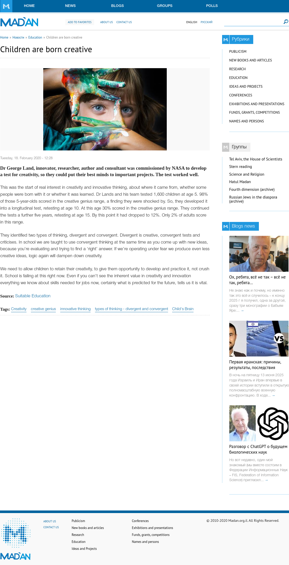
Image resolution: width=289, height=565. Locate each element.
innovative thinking (75, 309)
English (191, 22)
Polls (212, 6)
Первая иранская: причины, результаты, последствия (255, 364)
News (70, 6)
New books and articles (250, 60)
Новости (18, 37)
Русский (207, 22)
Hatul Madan (240, 182)
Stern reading (240, 166)
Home (29, 6)
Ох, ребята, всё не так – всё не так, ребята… (257, 279)
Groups (164, 6)
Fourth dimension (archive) (252, 189)
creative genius (43, 309)
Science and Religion (246, 174)
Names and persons (246, 121)
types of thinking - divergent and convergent (131, 309)
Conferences (240, 95)
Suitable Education (32, 296)
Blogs (117, 6)
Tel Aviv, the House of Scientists (255, 159)
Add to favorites (80, 22)
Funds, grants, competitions (254, 112)
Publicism (238, 51)
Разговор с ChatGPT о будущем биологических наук (258, 449)
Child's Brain (183, 309)
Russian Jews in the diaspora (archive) (253, 199)
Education (35, 37)
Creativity (19, 309)
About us (106, 22)
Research (237, 69)
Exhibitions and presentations (256, 104)
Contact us (124, 22)
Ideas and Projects (246, 86)
